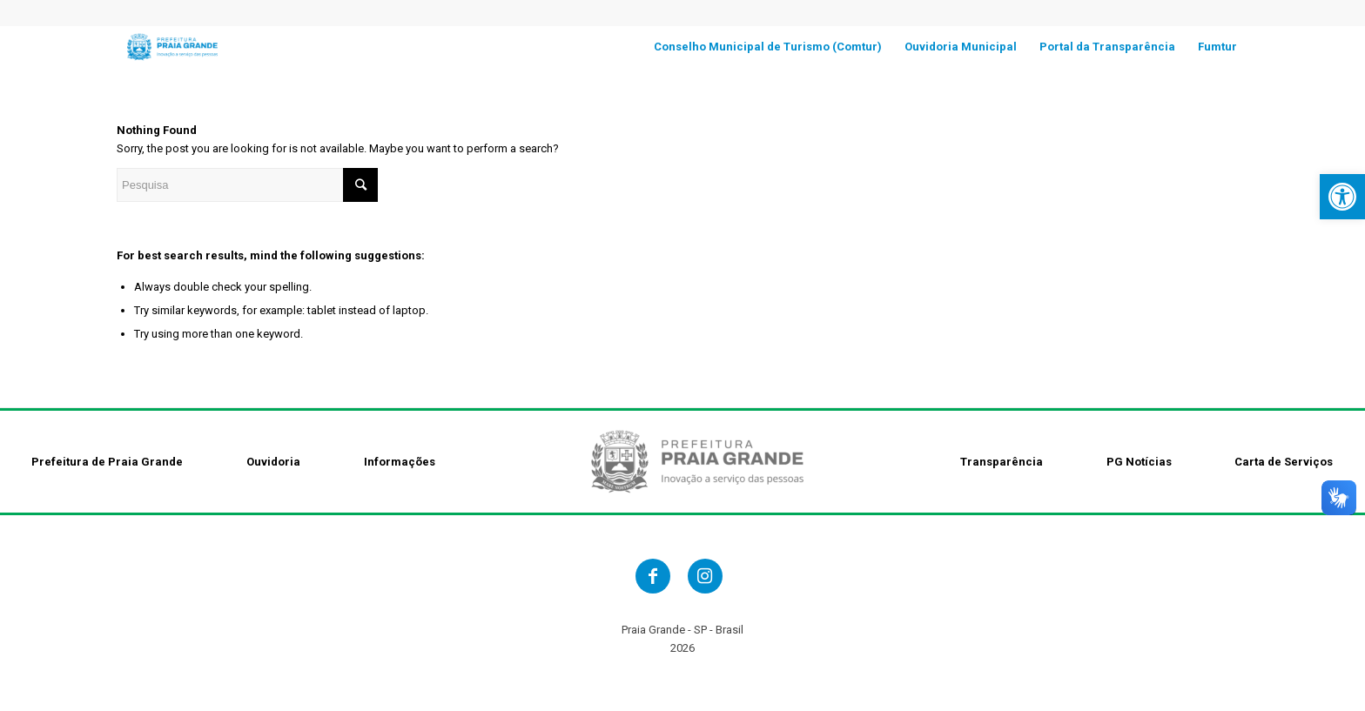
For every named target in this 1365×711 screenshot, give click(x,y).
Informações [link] (399, 461)
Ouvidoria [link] (273, 461)
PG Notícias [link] (1139, 461)
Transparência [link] (1001, 461)
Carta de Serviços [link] (1283, 461)
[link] (1342, 196)
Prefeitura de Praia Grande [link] (107, 461)
